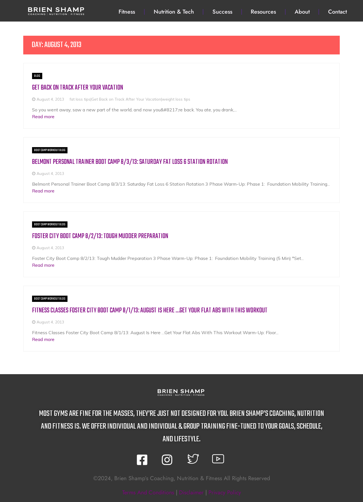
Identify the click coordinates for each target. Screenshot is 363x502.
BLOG (37, 76)
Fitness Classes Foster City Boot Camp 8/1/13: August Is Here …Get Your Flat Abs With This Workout (149, 310)
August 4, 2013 (50, 98)
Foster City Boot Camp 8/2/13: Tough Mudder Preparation (100, 236)
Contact (337, 12)
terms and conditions (147, 492)
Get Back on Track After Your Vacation (77, 87)
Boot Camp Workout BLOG (50, 149)
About (302, 12)
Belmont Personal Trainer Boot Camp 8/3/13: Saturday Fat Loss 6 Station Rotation (130, 161)
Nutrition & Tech (174, 12)
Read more (43, 116)
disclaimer (191, 492)
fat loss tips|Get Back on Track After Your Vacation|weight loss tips (129, 98)
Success (222, 12)
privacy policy (225, 492)
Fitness (127, 12)
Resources (263, 12)
